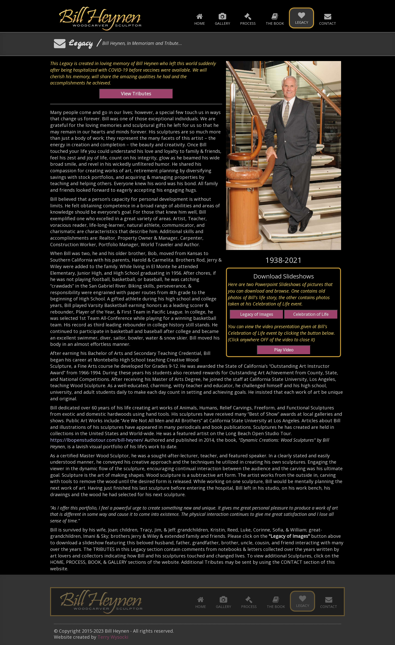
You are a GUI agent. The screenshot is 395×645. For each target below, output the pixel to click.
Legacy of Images (256, 314)
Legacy (301, 18)
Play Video (283, 350)
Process (248, 19)
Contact (327, 19)
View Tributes (136, 94)
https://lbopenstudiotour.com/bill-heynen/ (96, 440)
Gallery (222, 19)
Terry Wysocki (112, 637)
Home (199, 19)
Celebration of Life (310, 314)
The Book (275, 19)
